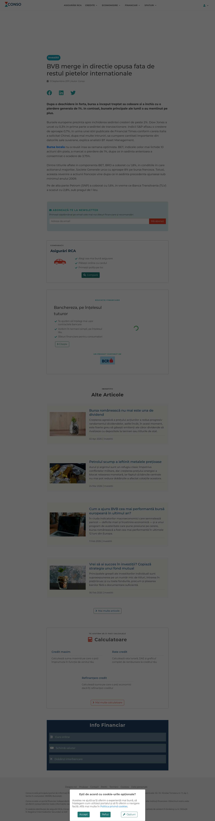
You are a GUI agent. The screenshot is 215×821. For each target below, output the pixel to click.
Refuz (105, 814)
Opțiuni (129, 814)
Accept (83, 814)
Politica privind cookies (113, 806)
